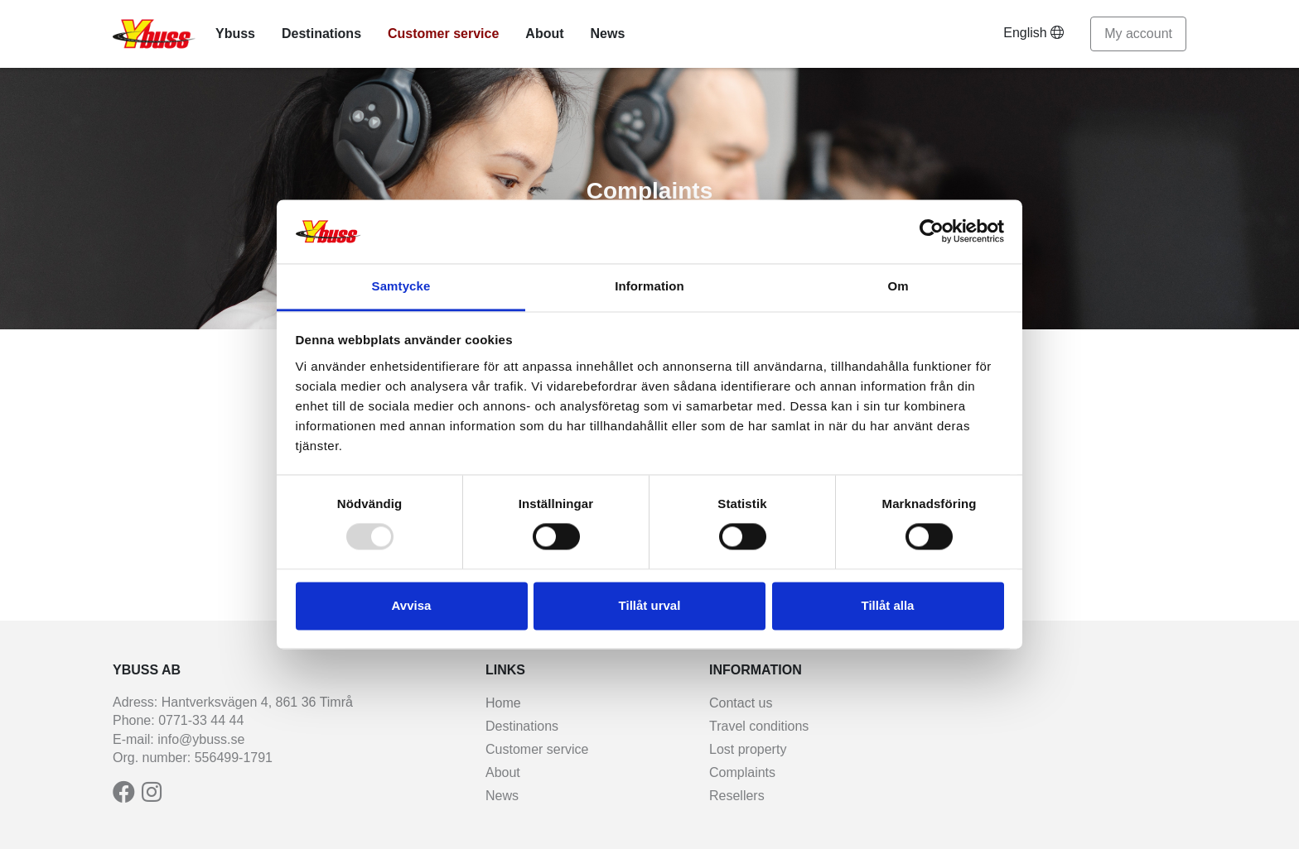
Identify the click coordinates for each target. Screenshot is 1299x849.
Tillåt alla (888, 605)
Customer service (443, 33)
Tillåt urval (650, 605)
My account (1138, 33)
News (608, 33)
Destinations (321, 33)
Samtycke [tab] (401, 286)
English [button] (1033, 33)
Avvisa (412, 605)
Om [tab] (897, 286)
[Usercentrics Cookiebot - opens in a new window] (931, 231)
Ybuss (235, 33)
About (544, 33)
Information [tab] (649, 286)
